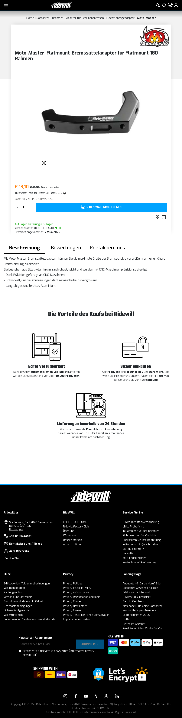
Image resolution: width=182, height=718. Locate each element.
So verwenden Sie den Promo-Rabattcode (29, 619)
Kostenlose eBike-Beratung (139, 562)
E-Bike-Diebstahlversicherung (141, 522)
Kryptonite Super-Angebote (139, 610)
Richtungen (16, 529)
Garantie (128, 553)
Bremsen (57, 18)
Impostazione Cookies (76, 619)
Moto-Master (146, 18)
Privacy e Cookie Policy (77, 588)
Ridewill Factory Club (76, 526)
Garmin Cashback (133, 601)
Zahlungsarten (13, 592)
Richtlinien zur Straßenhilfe (139, 535)
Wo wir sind (70, 535)
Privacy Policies (73, 583)
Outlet (127, 619)
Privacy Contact (73, 601)
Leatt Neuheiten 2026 (136, 615)
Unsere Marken (72, 540)
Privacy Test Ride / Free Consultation (86, 615)
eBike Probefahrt (133, 526)
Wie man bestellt (14, 588)
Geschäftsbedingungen (18, 606)
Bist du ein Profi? (133, 549)
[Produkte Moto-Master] (154, 36)
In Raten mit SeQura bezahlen (141, 531)
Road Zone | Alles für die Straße (142, 628)
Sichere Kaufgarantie (17, 610)
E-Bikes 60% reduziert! (137, 597)
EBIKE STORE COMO (75, 522)
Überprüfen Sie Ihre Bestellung (142, 540)
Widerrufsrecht (13, 615)
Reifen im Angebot (134, 624)
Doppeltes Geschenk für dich (140, 588)
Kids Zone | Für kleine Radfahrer (142, 606)
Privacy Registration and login (81, 597)
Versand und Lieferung (18, 597)
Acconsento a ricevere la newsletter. (58, 653)
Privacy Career (72, 610)
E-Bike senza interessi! (137, 592)
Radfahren (43, 18)
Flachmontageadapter (120, 18)
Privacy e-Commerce (76, 592)
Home (30, 18)
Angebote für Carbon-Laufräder (142, 583)
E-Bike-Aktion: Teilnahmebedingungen (27, 583)
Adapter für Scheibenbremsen (85, 18)
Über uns (68, 531)
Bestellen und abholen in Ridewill (24, 601)
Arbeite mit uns (72, 544)
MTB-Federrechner (134, 558)
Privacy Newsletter (75, 606)
